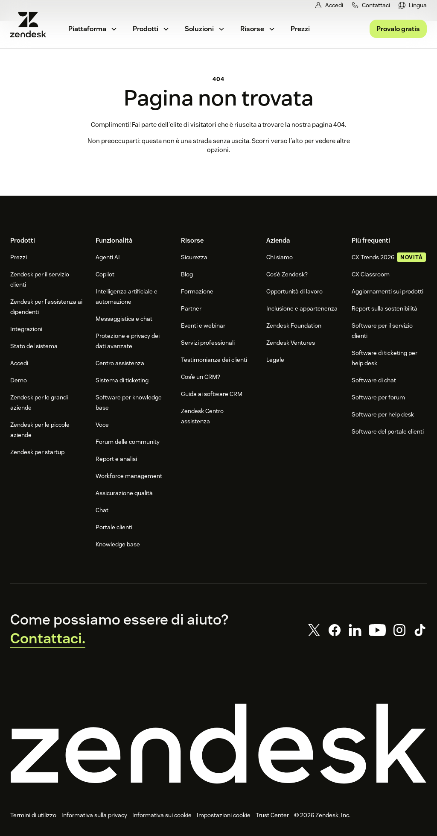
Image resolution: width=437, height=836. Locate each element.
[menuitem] (413, 5)
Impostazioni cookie (224, 815)
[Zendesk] (218, 744)
